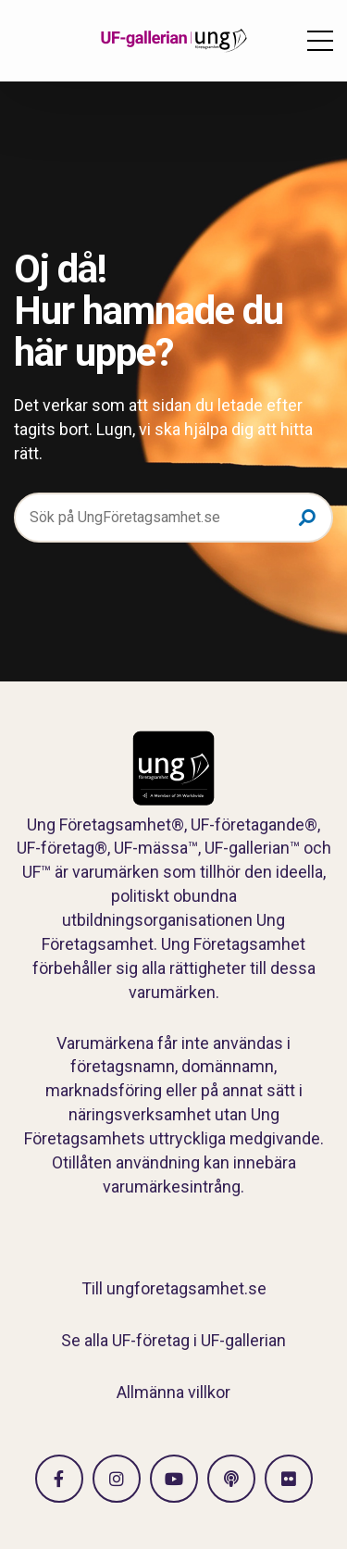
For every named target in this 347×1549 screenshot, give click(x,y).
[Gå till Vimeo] (174, 1479)
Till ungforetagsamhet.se (173, 1288)
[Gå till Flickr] (289, 1479)
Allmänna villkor (173, 1392)
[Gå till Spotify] (231, 1479)
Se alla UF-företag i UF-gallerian (173, 1340)
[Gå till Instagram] (117, 1479)
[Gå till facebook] (59, 1479)
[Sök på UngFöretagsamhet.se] (173, 518)
